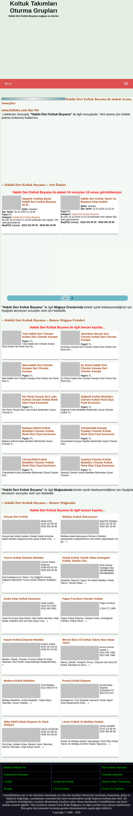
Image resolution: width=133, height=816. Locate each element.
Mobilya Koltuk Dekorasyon (80, 516)
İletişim (8, 788)
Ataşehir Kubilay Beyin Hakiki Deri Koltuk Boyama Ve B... (39, 201)
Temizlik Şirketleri (112, 774)
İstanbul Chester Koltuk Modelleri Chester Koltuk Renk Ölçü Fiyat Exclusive (97, 462)
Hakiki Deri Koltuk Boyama (26, 217)
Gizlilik (8, 781)
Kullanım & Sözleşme (16, 774)
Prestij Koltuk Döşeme (76, 680)
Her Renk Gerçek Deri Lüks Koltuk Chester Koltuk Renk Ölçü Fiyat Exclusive (40, 399)
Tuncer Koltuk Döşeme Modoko (24, 557)
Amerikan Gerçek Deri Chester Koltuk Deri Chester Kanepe (99, 336)
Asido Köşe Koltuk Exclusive (22, 598)
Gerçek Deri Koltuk (16, 516)
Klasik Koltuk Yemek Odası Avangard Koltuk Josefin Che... (86, 559)
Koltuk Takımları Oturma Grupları (33, 7)
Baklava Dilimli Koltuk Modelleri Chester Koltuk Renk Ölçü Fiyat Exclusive (39, 431)
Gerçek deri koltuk (63, 781)
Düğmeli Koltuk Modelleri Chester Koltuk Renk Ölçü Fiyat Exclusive (97, 399)
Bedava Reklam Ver (15, 767)
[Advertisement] (66, 49)
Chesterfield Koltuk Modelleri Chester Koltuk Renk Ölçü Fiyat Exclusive (39, 462)
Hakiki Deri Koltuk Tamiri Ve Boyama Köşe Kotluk (98, 200)
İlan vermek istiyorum (114, 767)
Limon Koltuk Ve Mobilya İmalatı (82, 721)
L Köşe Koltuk (61, 788)
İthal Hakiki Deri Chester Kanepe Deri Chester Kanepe (37, 368)
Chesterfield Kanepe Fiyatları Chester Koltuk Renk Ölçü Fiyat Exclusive (97, 431)
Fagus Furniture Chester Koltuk (82, 598)
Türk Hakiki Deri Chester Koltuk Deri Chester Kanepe (40, 335)
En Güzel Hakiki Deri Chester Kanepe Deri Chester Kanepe (94, 368)
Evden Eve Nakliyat (113, 788)
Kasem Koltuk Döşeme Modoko (24, 639)
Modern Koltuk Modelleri (19, 680)
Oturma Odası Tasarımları (116, 781)
